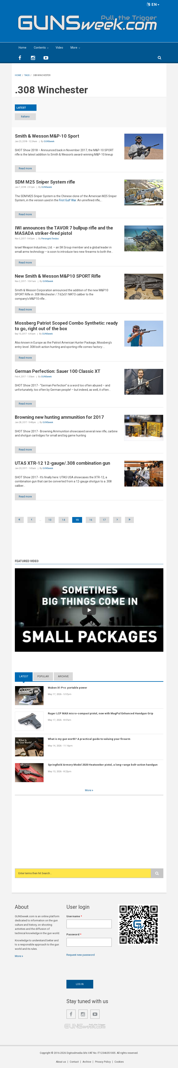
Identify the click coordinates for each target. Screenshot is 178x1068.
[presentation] (97, 967)
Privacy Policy (103, 1062)
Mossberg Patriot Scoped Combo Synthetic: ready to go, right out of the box (66, 326)
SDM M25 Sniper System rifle (45, 182)
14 (63, 520)
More (74, 47)
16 (90, 520)
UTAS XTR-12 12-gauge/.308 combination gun (62, 463)
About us (61, 1062)
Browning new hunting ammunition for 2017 (59, 417)
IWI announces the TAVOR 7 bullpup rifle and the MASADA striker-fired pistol (64, 230)
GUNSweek (49, 141)
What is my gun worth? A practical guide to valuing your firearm (89, 739)
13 (49, 520)
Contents (40, 47)
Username (74, 916)
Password (73, 934)
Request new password (80, 955)
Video (59, 47)
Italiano (25, 116)
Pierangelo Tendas (50, 238)
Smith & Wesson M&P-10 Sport (47, 136)
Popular (43, 676)
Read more (25, 168)
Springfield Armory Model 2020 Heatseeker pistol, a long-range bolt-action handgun (103, 764)
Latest (23, 676)
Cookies (119, 1062)
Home (22, 47)
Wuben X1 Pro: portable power (67, 687)
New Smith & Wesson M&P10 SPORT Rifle (58, 276)
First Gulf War (67, 200)
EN (153, 4)
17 (104, 520)
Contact (74, 1062)
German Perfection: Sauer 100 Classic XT (57, 371)
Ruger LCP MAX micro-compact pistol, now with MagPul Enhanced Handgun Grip (100, 713)
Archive (63, 676)
